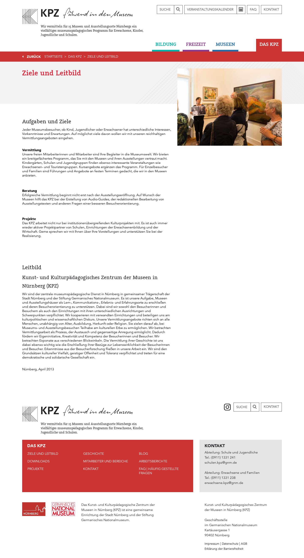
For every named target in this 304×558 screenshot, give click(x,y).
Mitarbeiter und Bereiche (105, 461)
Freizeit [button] (196, 44)
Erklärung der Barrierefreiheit (224, 549)
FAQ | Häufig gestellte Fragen (159, 471)
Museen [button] (225, 44)
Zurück (34, 56)
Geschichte (93, 454)
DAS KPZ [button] (268, 44)
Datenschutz (230, 544)
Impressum (212, 544)
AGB (244, 544)
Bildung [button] (165, 44)
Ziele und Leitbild (102, 56)
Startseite (53, 56)
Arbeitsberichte (153, 461)
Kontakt (271, 9)
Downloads (38, 461)
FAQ (253, 9)
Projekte (35, 469)
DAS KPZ (75, 56)
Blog (143, 454)
